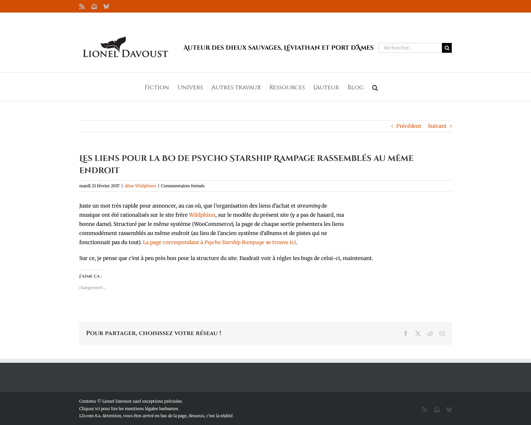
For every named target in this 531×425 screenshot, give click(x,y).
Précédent (408, 126)
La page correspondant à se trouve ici (219, 242)
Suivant (437, 126)
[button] (375, 87)
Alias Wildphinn (140, 185)
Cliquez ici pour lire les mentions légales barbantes (128, 408)
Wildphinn (202, 215)
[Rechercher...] (410, 48)
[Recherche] (447, 48)
